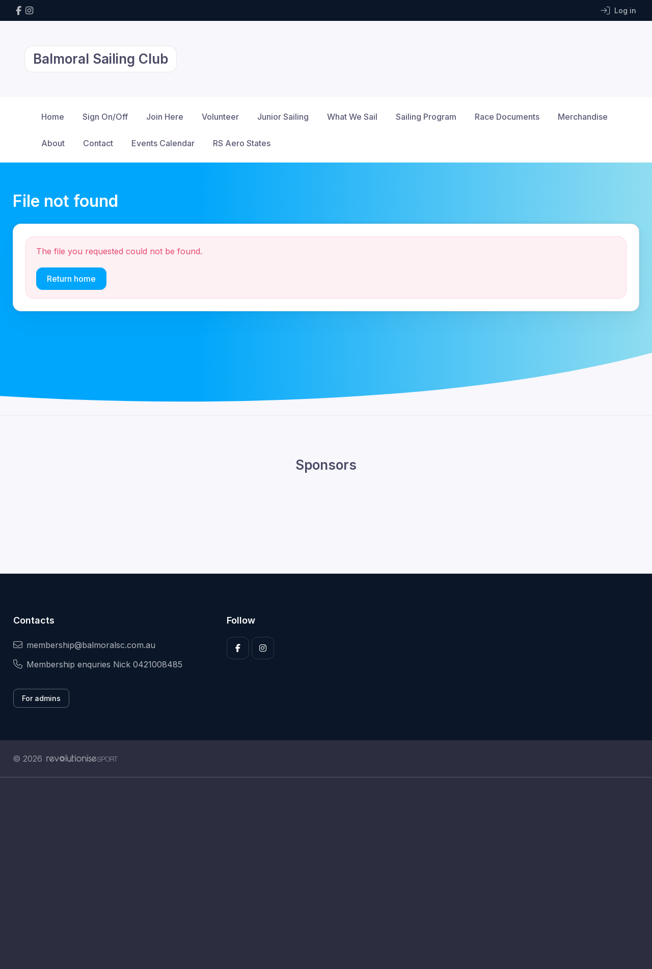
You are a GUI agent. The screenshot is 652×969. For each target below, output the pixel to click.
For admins (41, 698)
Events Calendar (163, 143)
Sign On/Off (105, 117)
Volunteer (220, 117)
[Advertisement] (318, 873)
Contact (98, 143)
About (53, 143)
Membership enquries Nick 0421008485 (97, 664)
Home (52, 117)
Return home (71, 279)
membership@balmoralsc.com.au (84, 645)
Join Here (164, 117)
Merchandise (583, 117)
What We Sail (352, 117)
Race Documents (507, 117)
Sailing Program (426, 117)
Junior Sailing (283, 117)
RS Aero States (241, 143)
